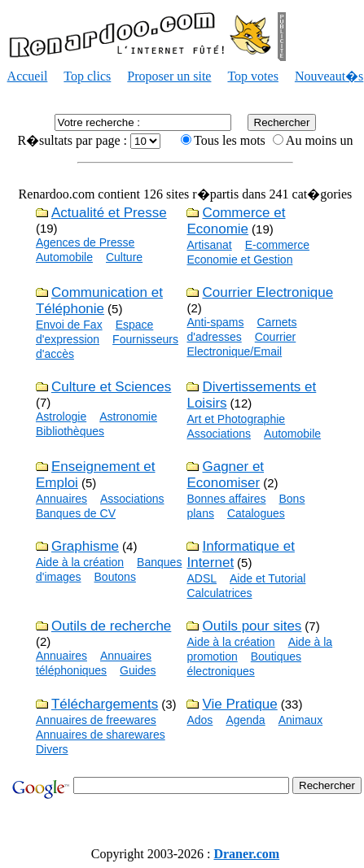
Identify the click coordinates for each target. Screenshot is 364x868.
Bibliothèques (70, 431)
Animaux (300, 719)
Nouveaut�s (329, 76)
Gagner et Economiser (225, 475)
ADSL (201, 578)
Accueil (27, 76)
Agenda (245, 719)
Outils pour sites (251, 626)
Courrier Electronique (267, 292)
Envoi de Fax (69, 324)
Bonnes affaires (225, 498)
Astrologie (61, 416)
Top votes (252, 76)
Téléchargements (104, 704)
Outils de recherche (111, 626)
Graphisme (85, 546)
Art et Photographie (235, 418)
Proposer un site (169, 76)
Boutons (115, 576)
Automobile (64, 257)
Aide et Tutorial (267, 578)
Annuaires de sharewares (100, 734)
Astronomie (128, 416)
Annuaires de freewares (96, 719)
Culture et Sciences (111, 387)
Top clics (87, 76)
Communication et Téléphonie (99, 300)
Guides (138, 670)
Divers (52, 749)
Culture (124, 257)
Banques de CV (76, 513)
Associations (218, 433)
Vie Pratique (239, 704)
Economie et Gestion (239, 259)
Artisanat (208, 244)
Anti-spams (214, 322)
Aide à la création (80, 562)
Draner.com (246, 854)
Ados (199, 719)
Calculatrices (219, 593)
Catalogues (256, 513)
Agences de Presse (85, 242)
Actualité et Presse (109, 212)
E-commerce (277, 244)
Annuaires (61, 498)
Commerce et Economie (235, 221)
